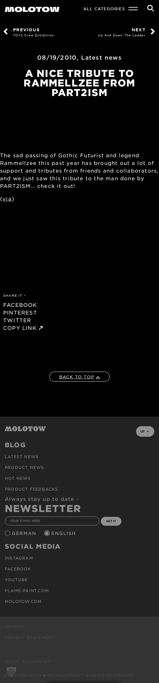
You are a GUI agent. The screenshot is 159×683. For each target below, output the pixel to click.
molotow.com (23, 601)
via (7, 198)
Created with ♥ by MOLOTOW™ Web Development (69, 675)
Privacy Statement (30, 637)
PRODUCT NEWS (24, 467)
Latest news (101, 57)
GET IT (111, 521)
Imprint (14, 626)
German (25, 533)
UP (144, 431)
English (64, 533)
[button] (11, 671)
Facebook (18, 568)
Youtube (16, 579)
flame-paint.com (27, 590)
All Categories (104, 8)
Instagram (19, 558)
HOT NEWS (18, 478)
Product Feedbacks (31, 489)
